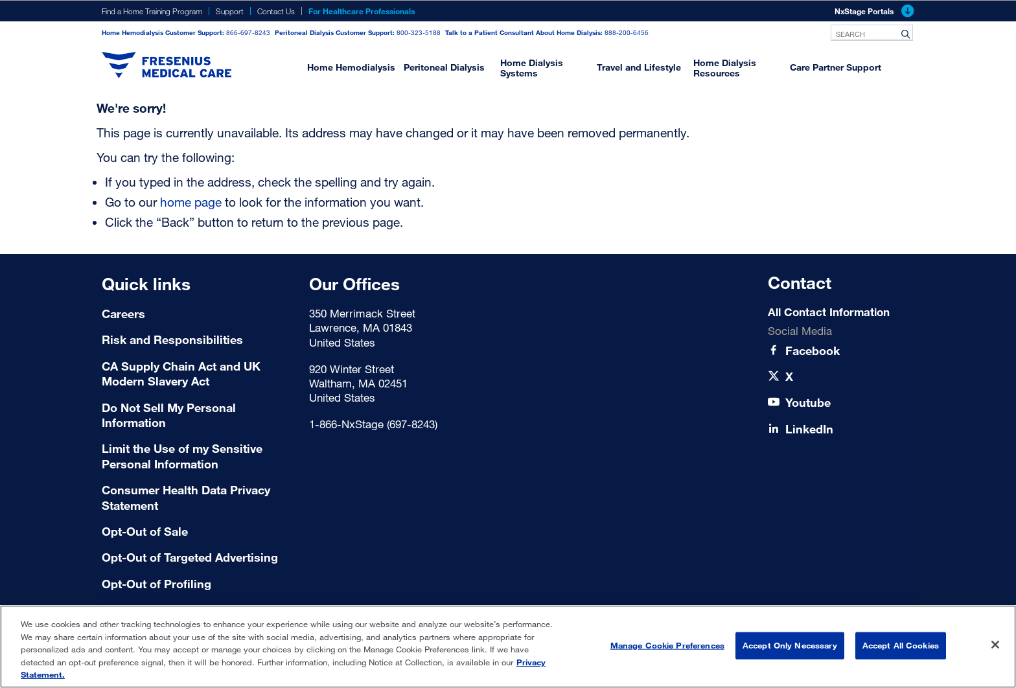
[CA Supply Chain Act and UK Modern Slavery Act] (197, 374)
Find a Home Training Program (152, 11)
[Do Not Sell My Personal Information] (197, 415)
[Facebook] (812, 350)
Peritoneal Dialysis (444, 67)
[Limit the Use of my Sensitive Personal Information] (197, 456)
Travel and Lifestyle (639, 67)
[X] (789, 376)
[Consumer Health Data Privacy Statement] (197, 498)
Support (230, 11)
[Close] (995, 644)
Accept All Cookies (900, 645)
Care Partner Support (835, 67)
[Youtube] (808, 402)
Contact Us (276, 11)
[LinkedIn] (809, 429)
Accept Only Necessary (790, 645)
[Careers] (197, 313)
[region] (508, 646)
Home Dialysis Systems (531, 67)
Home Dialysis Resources (724, 67)
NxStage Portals (874, 11)
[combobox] (872, 33)
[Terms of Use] (197, 531)
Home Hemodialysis (351, 67)
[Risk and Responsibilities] (197, 339)
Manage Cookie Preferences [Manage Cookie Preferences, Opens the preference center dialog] (667, 645)
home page (191, 201)
